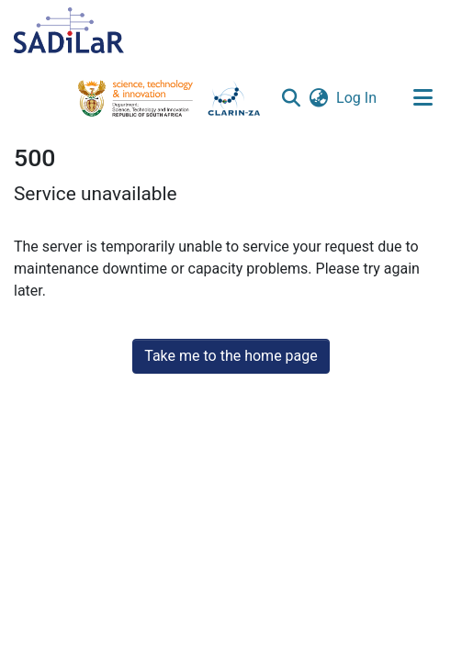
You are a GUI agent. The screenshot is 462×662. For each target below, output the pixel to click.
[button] (290, 98)
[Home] (69, 30)
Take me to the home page (231, 356)
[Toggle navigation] (422, 98)
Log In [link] (357, 98)
